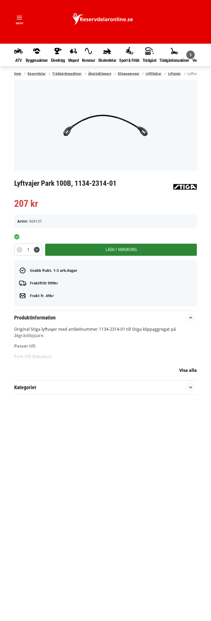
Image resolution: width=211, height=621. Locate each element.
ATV (18, 55)
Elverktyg (58, 55)
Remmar (88, 55)
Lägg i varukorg (121, 249)
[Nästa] (190, 55)
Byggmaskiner (37, 55)
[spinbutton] (28, 250)
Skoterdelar (107, 55)
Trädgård (149, 55)
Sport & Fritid (129, 55)
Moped (73, 55)
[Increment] (37, 250)
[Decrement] (19, 250)
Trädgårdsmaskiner (174, 55)
